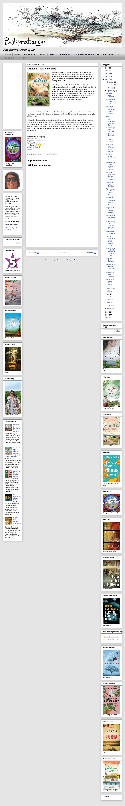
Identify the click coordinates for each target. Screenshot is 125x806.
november (110, 85)
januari (109, 308)
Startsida (8, 54)
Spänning (52, 54)
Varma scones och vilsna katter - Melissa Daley (110, 241)
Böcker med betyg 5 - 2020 (111, 54)
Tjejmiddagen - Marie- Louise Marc (110, 191)
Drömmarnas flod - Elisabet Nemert (110, 209)
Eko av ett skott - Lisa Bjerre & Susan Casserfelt (110, 176)
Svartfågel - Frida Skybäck (110, 184)
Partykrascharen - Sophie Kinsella (16, 473)
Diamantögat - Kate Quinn (110, 101)
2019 (107, 318)
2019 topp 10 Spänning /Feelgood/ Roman (86, 54)
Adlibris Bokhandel (33, 147)
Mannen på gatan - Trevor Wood (110, 281)
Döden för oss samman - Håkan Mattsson (110, 147)
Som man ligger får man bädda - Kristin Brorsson (110, 109)
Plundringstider (78, 124)
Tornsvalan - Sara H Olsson (110, 139)
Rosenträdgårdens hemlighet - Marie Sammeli (110, 131)
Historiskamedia (41, 141)
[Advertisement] (61, 231)
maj (108, 297)
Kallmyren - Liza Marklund (110, 95)
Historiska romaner (30, 54)
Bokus (29, 149)
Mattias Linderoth (39, 143)
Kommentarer (109, 639)
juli (108, 291)
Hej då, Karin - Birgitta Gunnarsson (17, 521)
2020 (107, 315)
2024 (107, 74)
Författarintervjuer (64, 54)
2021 (107, 312)
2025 (107, 71)
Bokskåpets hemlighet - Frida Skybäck (17, 428)
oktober (109, 88)
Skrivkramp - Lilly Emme (110, 232)
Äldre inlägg (91, 253)
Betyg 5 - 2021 (9, 58)
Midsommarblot (61, 124)
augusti (109, 288)
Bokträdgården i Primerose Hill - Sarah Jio (110, 200)
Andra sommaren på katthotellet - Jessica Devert (110, 120)
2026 (107, 68)
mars (108, 303)
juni (108, 294)
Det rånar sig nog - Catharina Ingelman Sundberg (110, 225)
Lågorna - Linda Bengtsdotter (110, 156)
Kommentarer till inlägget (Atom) (67, 260)
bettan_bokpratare (11, 225)
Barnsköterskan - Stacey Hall (110, 217)
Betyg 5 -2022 (22, 58)
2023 (107, 77)
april (108, 300)
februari (109, 305)
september (110, 91)
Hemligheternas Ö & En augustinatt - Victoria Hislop (110, 251)
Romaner (42, 54)
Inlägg (107, 636)
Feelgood (17, 54)
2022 (107, 79)
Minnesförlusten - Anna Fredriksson (110, 267)
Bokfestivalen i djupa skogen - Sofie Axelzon (110, 166)
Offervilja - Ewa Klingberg (110, 260)
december (110, 82)
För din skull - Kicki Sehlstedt (110, 274)
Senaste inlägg (33, 253)
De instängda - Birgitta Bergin (17, 497)
